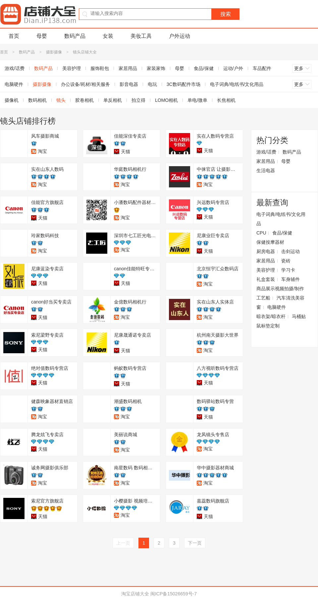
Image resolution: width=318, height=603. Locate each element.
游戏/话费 (266, 152)
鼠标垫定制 (268, 325)
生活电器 (265, 170)
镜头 (61, 100)
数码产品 (74, 36)
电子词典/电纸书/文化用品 (237, 84)
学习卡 (288, 270)
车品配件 (262, 68)
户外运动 (179, 36)
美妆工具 (141, 36)
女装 (108, 36)
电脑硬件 (276, 307)
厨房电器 (265, 251)
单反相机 (112, 100)
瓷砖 (286, 260)
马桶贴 (299, 316)
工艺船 (263, 298)
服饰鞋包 (99, 68)
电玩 (152, 84)
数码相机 (37, 100)
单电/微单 (197, 100)
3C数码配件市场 (183, 84)
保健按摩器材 (270, 242)
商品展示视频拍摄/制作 (280, 288)
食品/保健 (204, 68)
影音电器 (129, 84)
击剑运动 (290, 251)
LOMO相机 (166, 100)
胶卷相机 (84, 100)
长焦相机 (226, 100)
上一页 (123, 543)
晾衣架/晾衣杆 (271, 316)
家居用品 (128, 68)
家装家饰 (156, 68)
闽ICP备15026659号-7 (173, 593)
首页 (14, 36)
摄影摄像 (54, 52)
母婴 (41, 36)
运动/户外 (233, 68)
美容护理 (71, 68)
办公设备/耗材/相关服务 (85, 84)
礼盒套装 (265, 279)
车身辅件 (290, 279)
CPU (261, 232)
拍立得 (138, 100)
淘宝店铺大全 (135, 593)
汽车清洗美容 (290, 298)
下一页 (195, 543)
